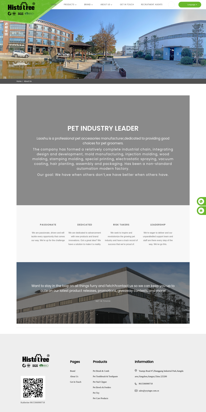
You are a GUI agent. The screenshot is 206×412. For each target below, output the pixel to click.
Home (54, 4)
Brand (88, 4)
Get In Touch (127, 4)
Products (70, 4)
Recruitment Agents (151, 4)
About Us (106, 4)
